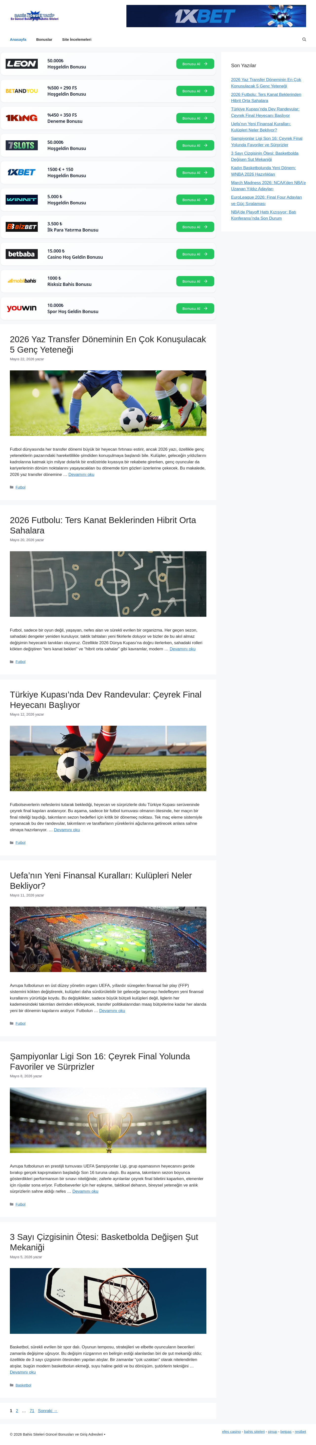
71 (32, 1410)
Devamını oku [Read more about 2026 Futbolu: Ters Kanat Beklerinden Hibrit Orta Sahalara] (183, 649)
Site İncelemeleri (76, 39)
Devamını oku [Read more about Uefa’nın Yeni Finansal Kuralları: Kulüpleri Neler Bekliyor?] (112, 1010)
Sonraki (48, 1410)
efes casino (231, 1431)
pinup (272, 1431)
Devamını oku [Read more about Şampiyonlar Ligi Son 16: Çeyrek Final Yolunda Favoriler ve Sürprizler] (85, 1191)
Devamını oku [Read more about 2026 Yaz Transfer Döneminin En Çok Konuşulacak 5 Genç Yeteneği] (81, 474)
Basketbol (23, 1385)
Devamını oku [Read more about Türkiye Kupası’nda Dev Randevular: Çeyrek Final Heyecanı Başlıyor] (67, 830)
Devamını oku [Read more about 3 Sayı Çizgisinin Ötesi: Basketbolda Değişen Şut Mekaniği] (23, 1372)
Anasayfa (18, 39)
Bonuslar (44, 39)
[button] (304, 39)
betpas (286, 1431)
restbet (300, 1431)
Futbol (20, 487)
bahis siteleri (254, 1431)
